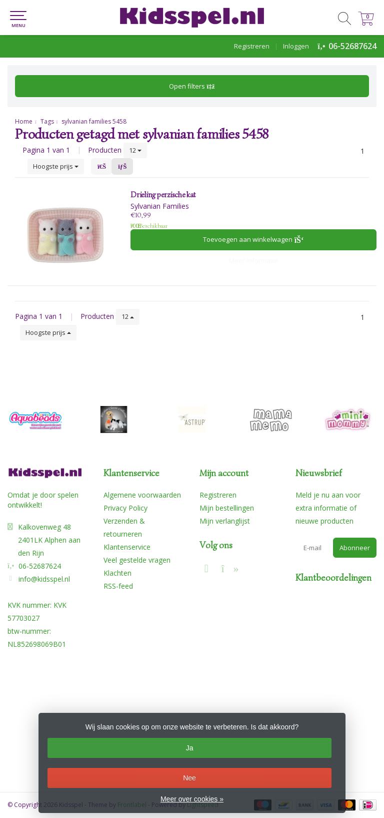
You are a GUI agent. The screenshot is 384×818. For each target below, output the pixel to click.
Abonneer (355, 547)
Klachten (118, 573)
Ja (190, 748)
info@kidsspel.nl (44, 579)
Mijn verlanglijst (225, 521)
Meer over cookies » (192, 799)
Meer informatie (253, 260)
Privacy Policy (126, 508)
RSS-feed (118, 586)
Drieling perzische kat (163, 194)
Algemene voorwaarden (142, 495)
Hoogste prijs (55, 166)
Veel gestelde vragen (137, 560)
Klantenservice (127, 547)
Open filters (191, 86)
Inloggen (296, 46)
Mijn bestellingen (227, 508)
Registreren (252, 46)
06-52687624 (352, 46)
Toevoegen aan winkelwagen (253, 239)
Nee (189, 778)
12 (135, 150)
